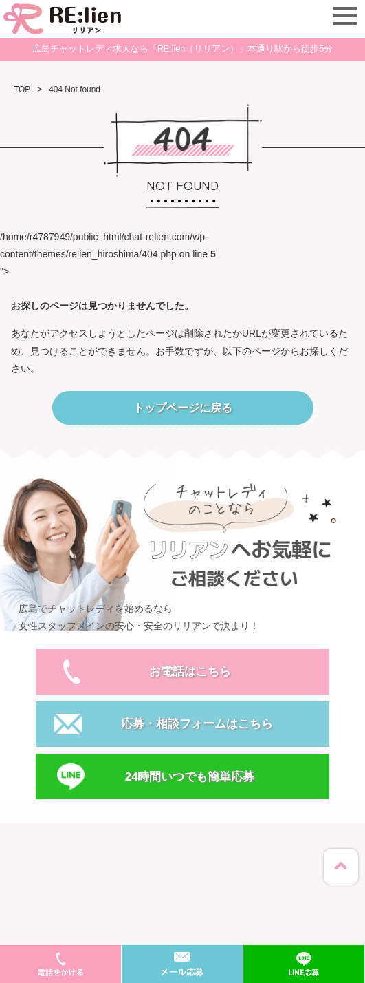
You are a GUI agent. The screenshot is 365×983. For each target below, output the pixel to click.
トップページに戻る (182, 407)
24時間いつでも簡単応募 (190, 776)
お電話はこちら (190, 671)
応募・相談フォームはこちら (197, 723)
